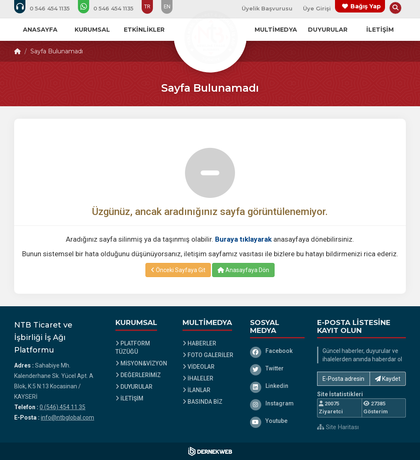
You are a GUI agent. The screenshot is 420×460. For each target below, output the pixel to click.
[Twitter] (277, 368)
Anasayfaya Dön (243, 270)
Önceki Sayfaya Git (178, 270)
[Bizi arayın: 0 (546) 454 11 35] (47, 8)
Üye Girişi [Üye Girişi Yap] (317, 8)
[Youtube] (277, 421)
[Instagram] (277, 403)
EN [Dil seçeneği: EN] (167, 6)
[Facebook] (277, 351)
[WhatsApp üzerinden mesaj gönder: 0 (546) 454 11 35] (111, 8)
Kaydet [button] (387, 378)
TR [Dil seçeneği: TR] (147, 6)
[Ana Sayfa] (210, 35)
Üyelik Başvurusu (267, 8)
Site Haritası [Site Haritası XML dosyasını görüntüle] (338, 427)
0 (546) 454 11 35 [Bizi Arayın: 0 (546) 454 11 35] (62, 407)
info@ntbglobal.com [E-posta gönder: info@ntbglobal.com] (67, 417)
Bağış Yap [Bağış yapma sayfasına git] (365, 6)
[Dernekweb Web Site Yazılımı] (210, 451)
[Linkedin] (277, 386)
